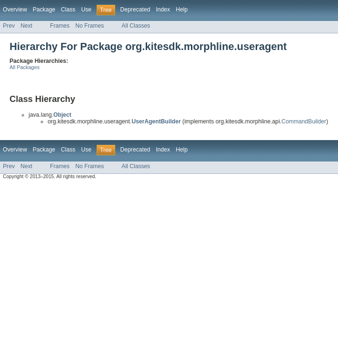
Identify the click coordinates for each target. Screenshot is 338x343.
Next (26, 25)
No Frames (89, 25)
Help (182, 9)
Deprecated (135, 9)
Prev (9, 25)
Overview (15, 9)
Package (44, 9)
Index (163, 9)
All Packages (25, 67)
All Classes (135, 25)
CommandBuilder (303, 121)
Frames (60, 25)
